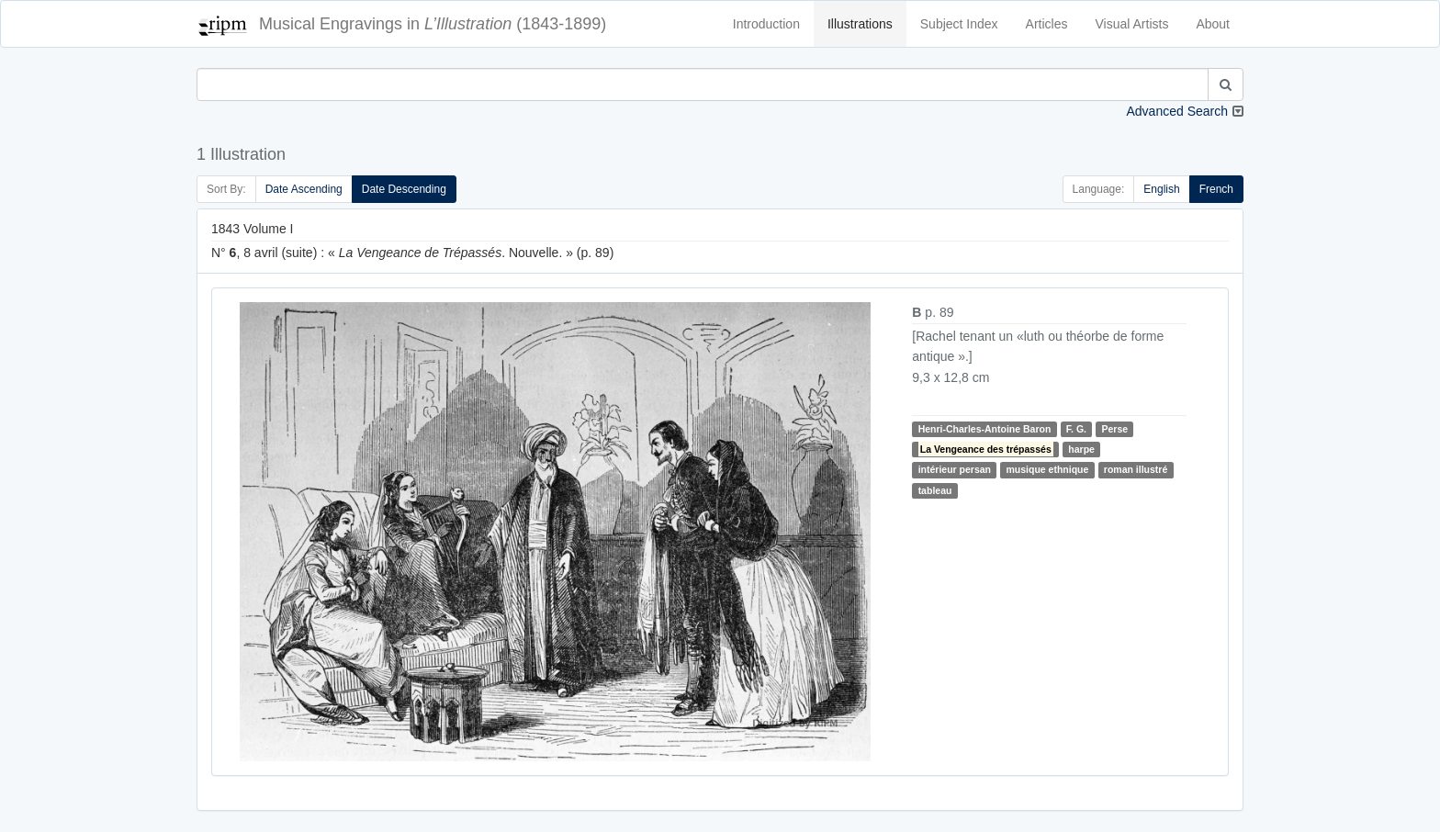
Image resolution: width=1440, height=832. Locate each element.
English (1161, 189)
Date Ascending (304, 189)
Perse (1114, 428)
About (1213, 24)
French (1216, 189)
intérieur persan (954, 469)
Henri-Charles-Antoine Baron (985, 428)
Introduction (766, 24)
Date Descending (404, 189)
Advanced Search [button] (1177, 111)
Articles (1047, 24)
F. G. (1076, 428)
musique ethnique (1047, 469)
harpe (1081, 449)
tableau (935, 490)
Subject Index (959, 24)
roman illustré (1135, 469)
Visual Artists (1132, 24)
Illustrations (860, 24)
